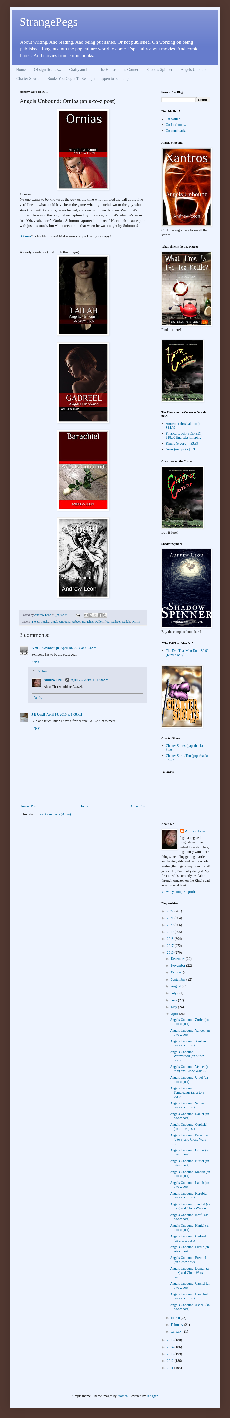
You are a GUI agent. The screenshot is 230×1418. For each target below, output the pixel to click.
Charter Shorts (27, 78)
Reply (35, 661)
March (176, 1318)
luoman (122, 1396)
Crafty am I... (79, 69)
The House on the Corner (118, 69)
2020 (171, 925)
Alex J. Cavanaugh (45, 648)
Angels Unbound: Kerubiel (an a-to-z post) (188, 1195)
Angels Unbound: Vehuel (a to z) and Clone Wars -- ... (189, 1069)
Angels (43, 621)
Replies (41, 671)
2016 (171, 952)
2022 (171, 911)
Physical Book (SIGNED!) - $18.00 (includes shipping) (185, 435)
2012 (171, 1361)
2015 (171, 1340)
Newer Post (29, 806)
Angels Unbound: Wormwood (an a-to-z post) (187, 1056)
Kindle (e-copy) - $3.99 (182, 443)
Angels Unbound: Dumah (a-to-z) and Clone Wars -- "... (190, 1273)
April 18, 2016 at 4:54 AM (78, 648)
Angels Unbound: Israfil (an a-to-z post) (189, 1217)
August (176, 986)
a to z (34, 621)
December (178, 959)
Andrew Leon (54, 680)
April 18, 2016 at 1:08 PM (64, 714)
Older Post (138, 806)
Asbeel (76, 621)
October (177, 972)
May (174, 1007)
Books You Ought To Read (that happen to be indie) (88, 78)
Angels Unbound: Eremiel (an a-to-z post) (188, 1260)
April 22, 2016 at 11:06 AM (90, 680)
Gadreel (116, 621)
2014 (171, 1347)
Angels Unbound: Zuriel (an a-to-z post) (189, 1022)
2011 (170, 1368)
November (178, 965)
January (176, 1331)
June (174, 1000)
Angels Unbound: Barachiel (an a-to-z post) (189, 1296)
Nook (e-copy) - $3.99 (181, 449)
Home (21, 69)
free (106, 621)
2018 (171, 939)
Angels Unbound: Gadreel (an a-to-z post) (188, 1238)
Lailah (126, 621)
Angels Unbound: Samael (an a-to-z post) (187, 1105)
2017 (171, 946)
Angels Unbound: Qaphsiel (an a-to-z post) (188, 1127)
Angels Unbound (194, 69)
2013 (171, 1354)
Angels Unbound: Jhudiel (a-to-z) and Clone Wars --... (190, 1206)
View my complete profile (179, 892)
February (177, 1325)
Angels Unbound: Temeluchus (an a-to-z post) (187, 1092)
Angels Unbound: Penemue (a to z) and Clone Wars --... (189, 1139)
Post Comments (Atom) (54, 814)
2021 (171, 918)
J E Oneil (38, 714)
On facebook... (176, 125)
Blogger (152, 1396)
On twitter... (174, 119)
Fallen (99, 621)
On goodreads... (177, 130)
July (174, 993)
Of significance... (47, 69)
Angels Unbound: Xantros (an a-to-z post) (188, 1043)
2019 (171, 932)
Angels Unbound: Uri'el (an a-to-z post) (189, 1080)
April (175, 1014)
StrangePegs (49, 21)
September (178, 979)
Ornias (26, 236)
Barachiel (88, 621)
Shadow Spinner (159, 69)
